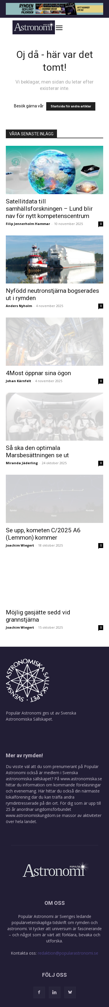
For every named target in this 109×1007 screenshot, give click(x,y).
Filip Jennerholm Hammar (28, 223)
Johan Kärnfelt (18, 381)
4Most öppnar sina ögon (38, 373)
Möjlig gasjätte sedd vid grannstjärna (38, 616)
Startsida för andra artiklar (71, 106)
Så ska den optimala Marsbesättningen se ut (37, 451)
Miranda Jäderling (22, 463)
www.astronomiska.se (81, 778)
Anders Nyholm (19, 306)
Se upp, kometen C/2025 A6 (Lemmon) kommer (43, 534)
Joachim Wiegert (20, 545)
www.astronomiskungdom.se (33, 815)
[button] (65, 28)
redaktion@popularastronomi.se (68, 953)
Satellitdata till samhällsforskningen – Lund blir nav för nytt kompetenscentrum (49, 208)
